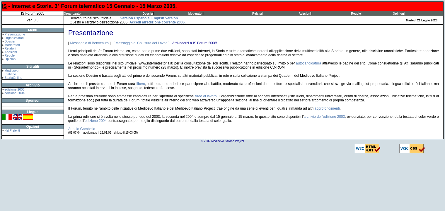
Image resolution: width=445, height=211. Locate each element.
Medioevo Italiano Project (227, 141)
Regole (356, 13)
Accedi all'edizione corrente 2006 (157, 22)
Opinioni (399, 13)
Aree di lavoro (206, 96)
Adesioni (305, 13)
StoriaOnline (13, 77)
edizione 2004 (14, 93)
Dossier (148, 13)
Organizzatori (73, 13)
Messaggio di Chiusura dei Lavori (141, 43)
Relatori (257, 13)
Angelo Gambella (81, 129)
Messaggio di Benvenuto (89, 43)
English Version (164, 18)
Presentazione (14, 34)
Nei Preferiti (12, 130)
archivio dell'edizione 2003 (324, 117)
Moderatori (196, 13)
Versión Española (134, 18)
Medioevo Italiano (10, 72)
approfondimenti (327, 108)
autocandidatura (308, 63)
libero (141, 84)
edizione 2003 (14, 89)
